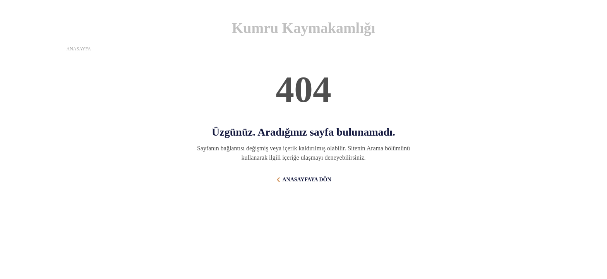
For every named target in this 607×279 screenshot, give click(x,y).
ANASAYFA (79, 49)
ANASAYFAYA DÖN (306, 180)
